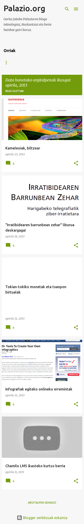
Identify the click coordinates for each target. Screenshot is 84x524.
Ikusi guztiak (14, 91)
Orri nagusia (14, 62)
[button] (76, 163)
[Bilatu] (67, 9)
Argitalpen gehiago (42, 502)
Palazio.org (24, 8)
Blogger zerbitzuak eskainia (42, 518)
